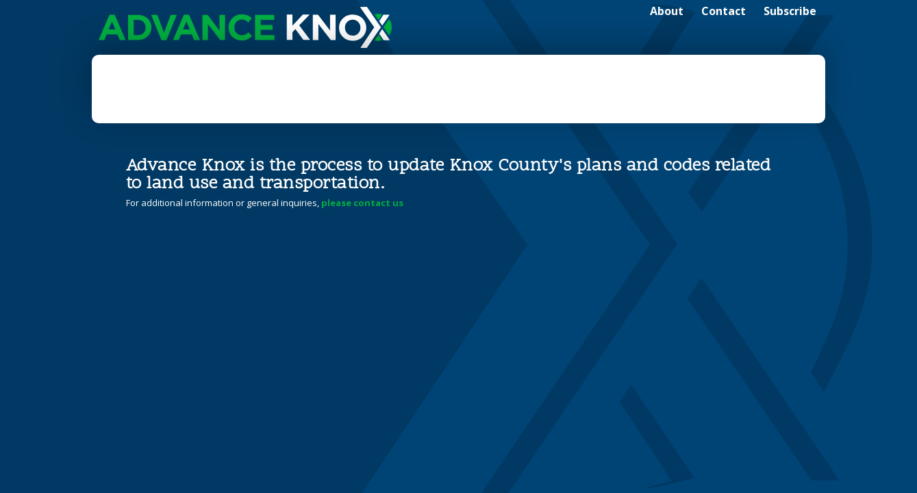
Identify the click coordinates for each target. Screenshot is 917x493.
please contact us (362, 203)
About (666, 10)
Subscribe (790, 10)
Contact (723, 10)
